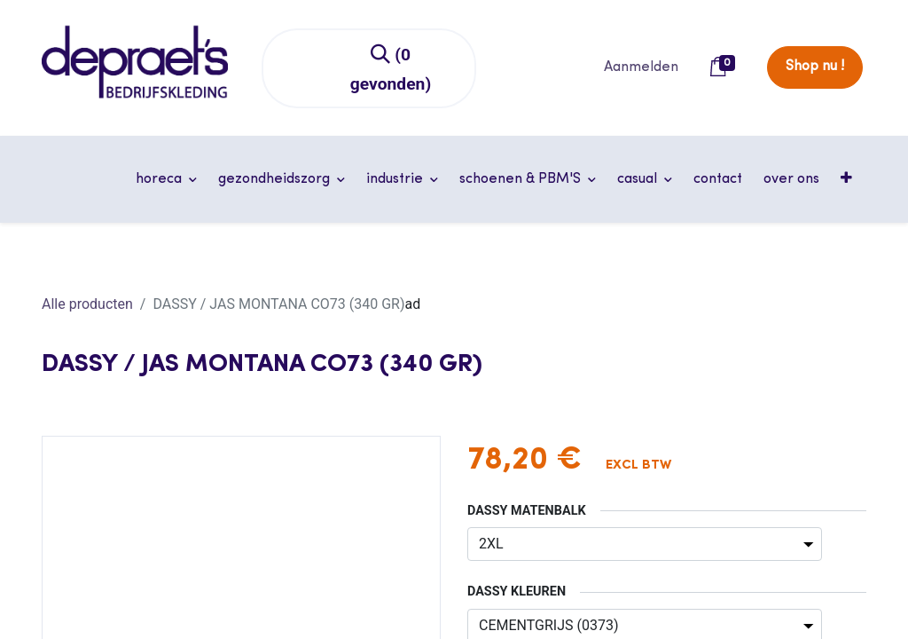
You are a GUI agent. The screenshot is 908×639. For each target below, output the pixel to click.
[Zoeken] (391, 68)
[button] (848, 179)
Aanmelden (641, 67)
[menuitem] (718, 179)
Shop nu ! (815, 66)
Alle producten (87, 304)
